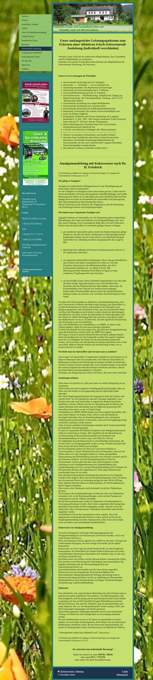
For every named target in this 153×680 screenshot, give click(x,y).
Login (125, 671)
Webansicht (122, 674)
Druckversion (66, 671)
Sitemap (80, 671)
